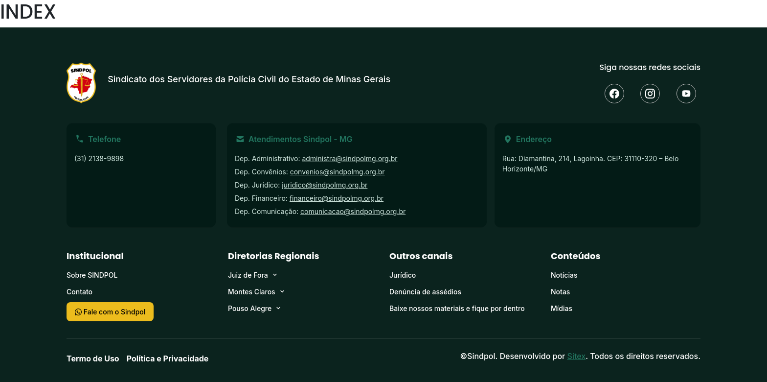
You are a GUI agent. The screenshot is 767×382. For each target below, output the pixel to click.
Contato (79, 291)
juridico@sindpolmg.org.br (324, 185)
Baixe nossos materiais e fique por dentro (457, 308)
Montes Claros (251, 291)
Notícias (564, 275)
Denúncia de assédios (425, 291)
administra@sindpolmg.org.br (349, 158)
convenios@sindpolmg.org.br (337, 171)
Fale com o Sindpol (110, 312)
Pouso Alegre (249, 308)
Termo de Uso (93, 358)
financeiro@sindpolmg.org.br (337, 198)
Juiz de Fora (248, 275)
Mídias (561, 308)
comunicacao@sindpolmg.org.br (353, 211)
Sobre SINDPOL (92, 275)
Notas (560, 291)
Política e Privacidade (168, 358)
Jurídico (402, 275)
